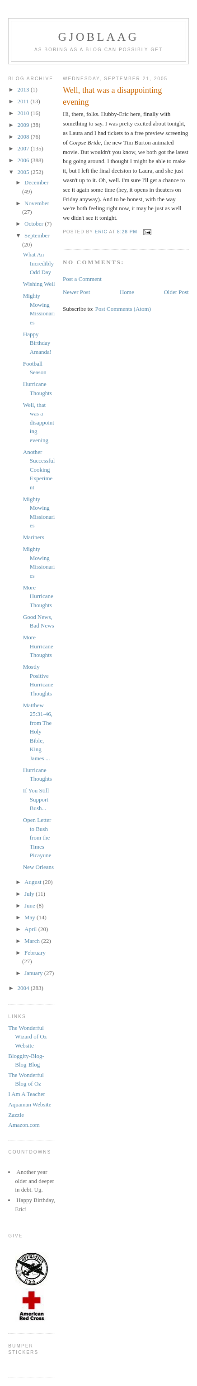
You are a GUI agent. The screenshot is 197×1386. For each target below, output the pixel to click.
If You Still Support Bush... (36, 799)
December (36, 182)
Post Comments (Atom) (123, 308)
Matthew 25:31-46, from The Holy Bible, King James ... (37, 732)
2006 (23, 160)
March (32, 940)
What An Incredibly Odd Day (38, 263)
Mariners (33, 537)
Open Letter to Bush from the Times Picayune (37, 837)
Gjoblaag (98, 36)
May (30, 917)
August (33, 882)
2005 (23, 172)
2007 (23, 148)
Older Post (176, 292)
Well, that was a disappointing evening (38, 422)
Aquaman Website (29, 1104)
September (37, 235)
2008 (23, 136)
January (34, 973)
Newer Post (76, 292)
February (35, 952)
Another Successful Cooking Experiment (39, 470)
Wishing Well (39, 283)
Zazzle (16, 1114)
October (34, 223)
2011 (23, 101)
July (30, 893)
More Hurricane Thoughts (38, 596)
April (31, 929)
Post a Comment (82, 278)
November (36, 203)
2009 (23, 124)
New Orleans (38, 867)
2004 (23, 988)
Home (127, 292)
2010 (23, 113)
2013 (23, 89)
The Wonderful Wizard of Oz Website (27, 1036)
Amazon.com (24, 1124)
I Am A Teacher (26, 1094)
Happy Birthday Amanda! (37, 343)
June (30, 905)
